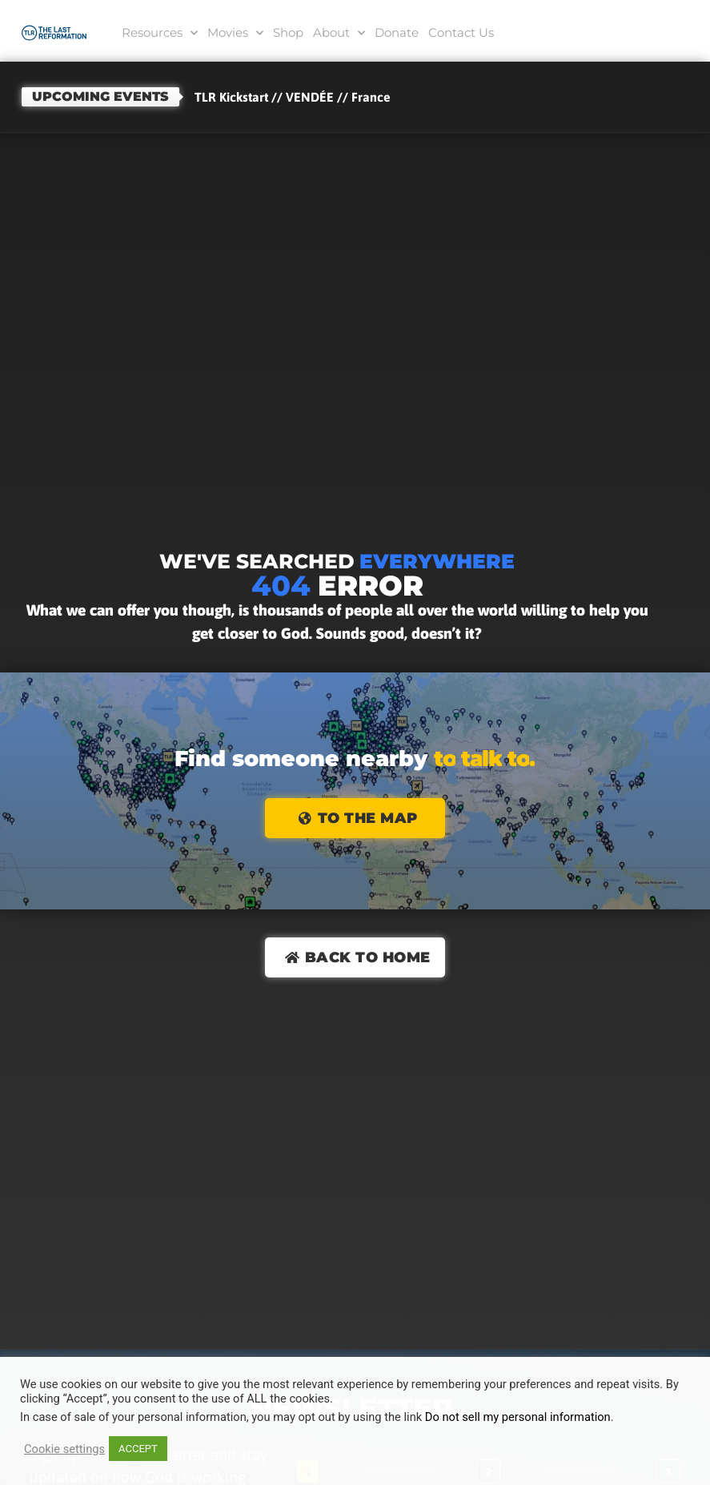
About (339, 33)
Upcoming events (100, 96)
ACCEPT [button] (138, 1449)
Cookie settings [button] (64, 1449)
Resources (160, 33)
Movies (235, 33)
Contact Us (461, 32)
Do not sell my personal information (518, 1417)
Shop (288, 32)
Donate (397, 32)
